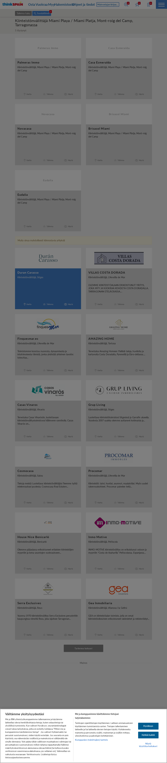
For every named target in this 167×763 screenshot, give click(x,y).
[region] (83, 736)
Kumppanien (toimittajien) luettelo (91, 740)
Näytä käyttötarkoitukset (148, 745)
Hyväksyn (148, 726)
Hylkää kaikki (148, 735)
